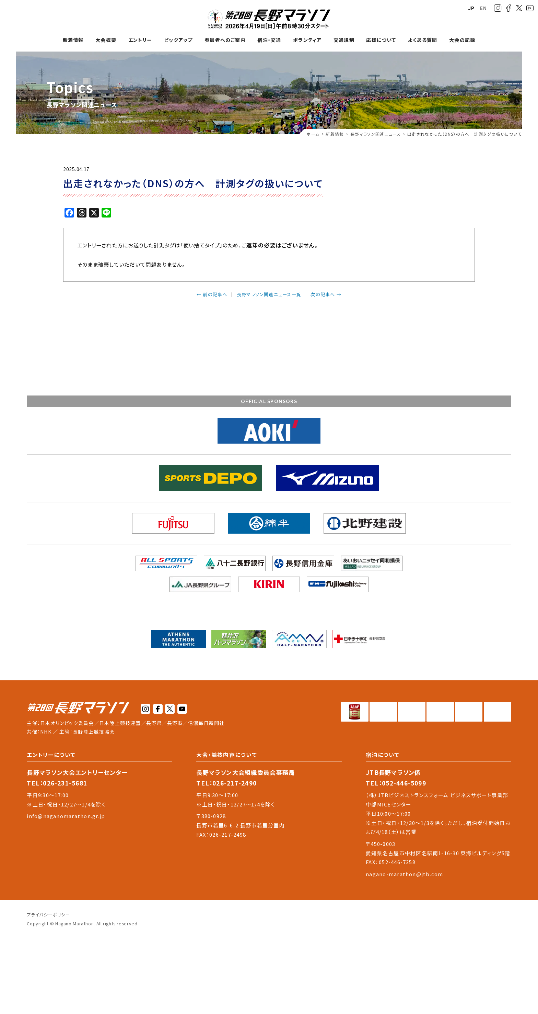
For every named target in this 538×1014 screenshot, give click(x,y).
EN (483, 8)
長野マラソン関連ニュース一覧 (269, 294)
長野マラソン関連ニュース (375, 134)
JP (471, 8)
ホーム (312, 134)
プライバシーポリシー (48, 990)
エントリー (140, 40)
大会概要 (105, 40)
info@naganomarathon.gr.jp (66, 891)
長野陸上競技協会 (94, 807)
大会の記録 (462, 40)
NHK (45, 807)
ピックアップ (178, 40)
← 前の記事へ (212, 294)
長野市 (175, 798)
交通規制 (344, 40)
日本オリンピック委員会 (67, 798)
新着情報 (73, 40)
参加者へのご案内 (225, 40)
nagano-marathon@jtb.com (404, 949)
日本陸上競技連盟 (120, 798)
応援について (381, 40)
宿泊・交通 (269, 40)
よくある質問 (422, 40)
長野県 (154, 798)
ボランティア (307, 40)
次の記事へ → (326, 294)
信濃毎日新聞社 (206, 798)
